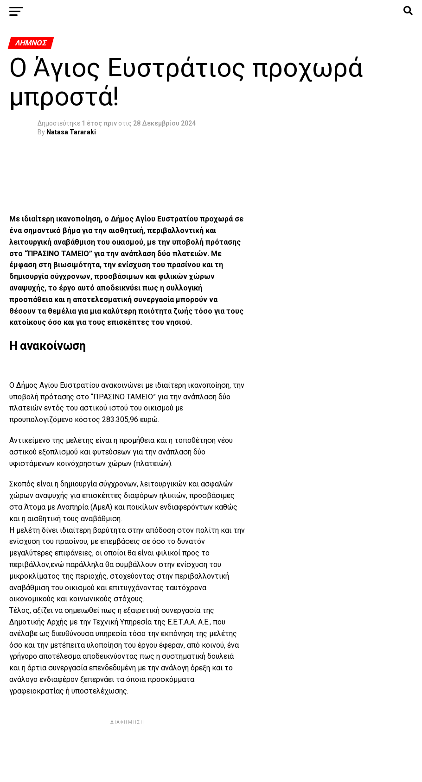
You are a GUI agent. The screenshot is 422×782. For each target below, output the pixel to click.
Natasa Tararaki (71, 132)
